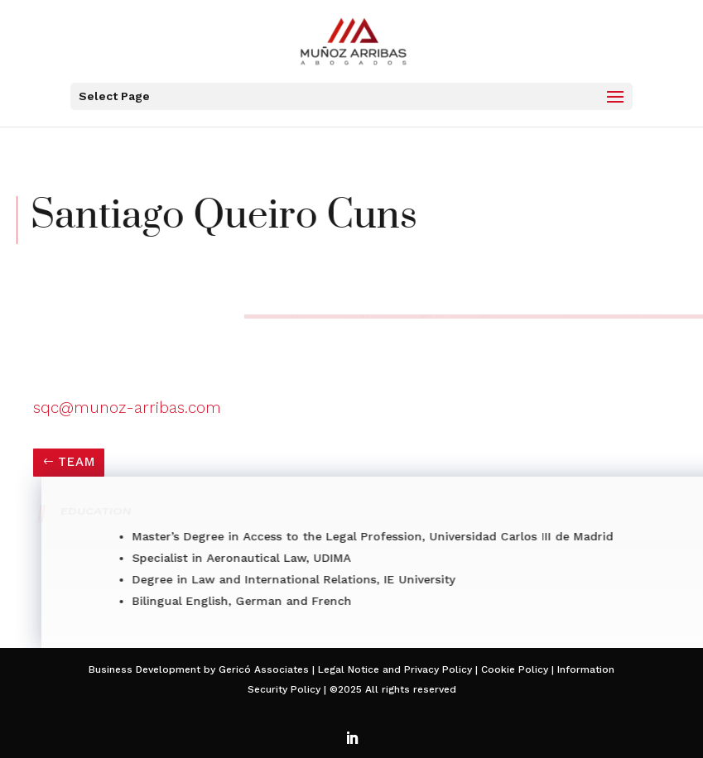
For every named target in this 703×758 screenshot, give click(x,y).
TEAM (76, 461)
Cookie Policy (513, 669)
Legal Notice (348, 669)
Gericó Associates (264, 669)
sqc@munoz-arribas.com (127, 407)
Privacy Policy (438, 669)
